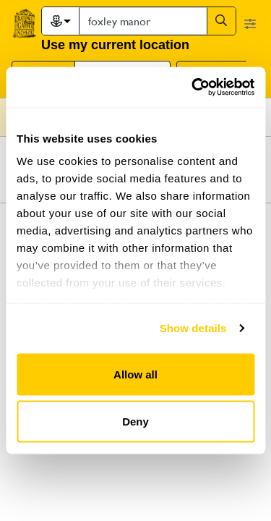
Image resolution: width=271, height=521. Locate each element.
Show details (193, 328)
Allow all (135, 374)
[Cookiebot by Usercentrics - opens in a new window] (193, 87)
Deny (135, 421)
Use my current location (115, 45)
